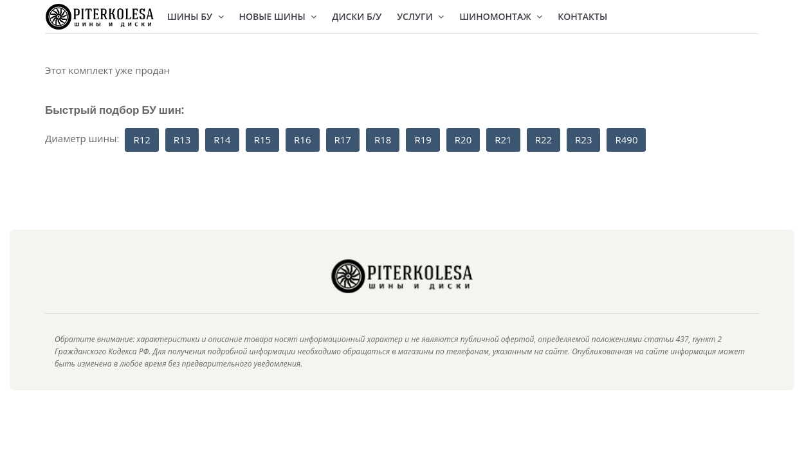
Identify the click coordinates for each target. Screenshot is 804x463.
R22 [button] (543, 139)
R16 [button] (302, 139)
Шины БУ (195, 16)
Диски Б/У (356, 16)
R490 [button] (626, 139)
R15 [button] (262, 139)
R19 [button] (422, 139)
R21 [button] (503, 139)
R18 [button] (382, 139)
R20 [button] (463, 139)
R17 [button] (342, 139)
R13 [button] (182, 139)
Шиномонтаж (500, 16)
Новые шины (278, 16)
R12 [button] (141, 139)
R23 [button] (583, 139)
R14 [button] (222, 139)
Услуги (420, 16)
